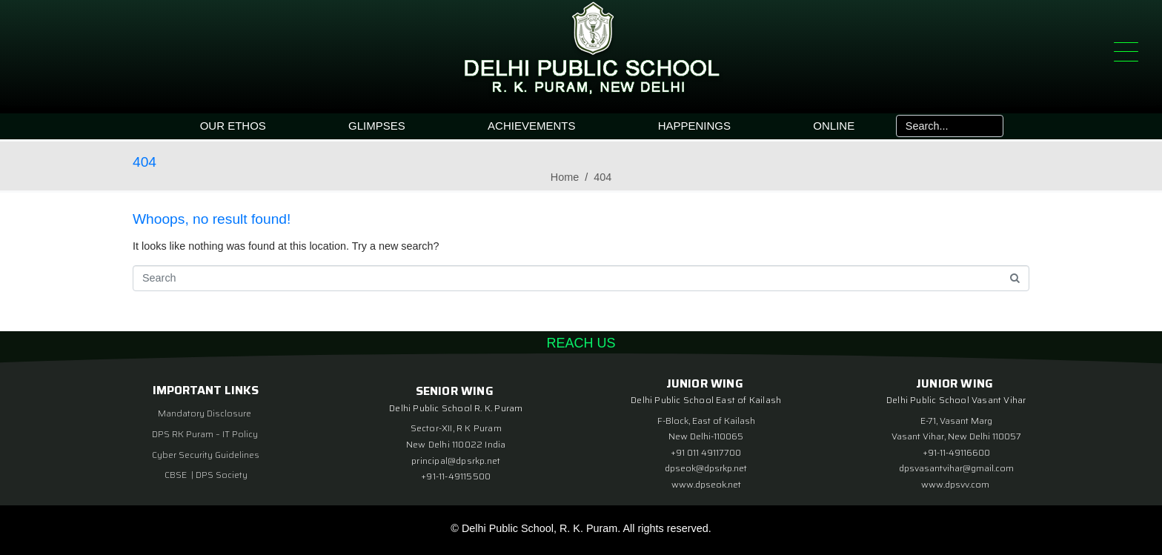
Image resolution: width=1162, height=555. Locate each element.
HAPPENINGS (694, 125)
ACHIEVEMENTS (531, 125)
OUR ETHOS (233, 125)
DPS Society (222, 475)
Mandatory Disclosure (204, 413)
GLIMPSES (376, 125)
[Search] (991, 126)
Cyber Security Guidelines (205, 455)
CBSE (177, 475)
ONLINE (833, 125)
